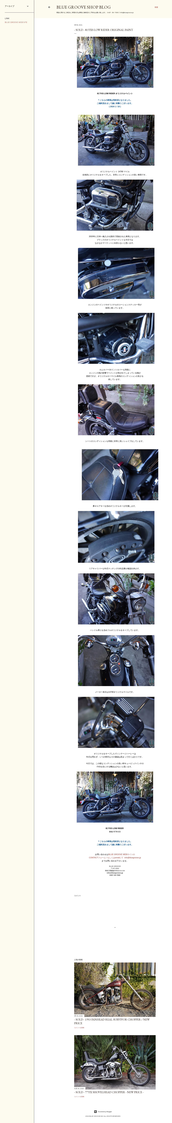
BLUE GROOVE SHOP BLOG (83, 7)
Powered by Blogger (103, 1111)
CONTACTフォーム (97, 858)
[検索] (156, 7)
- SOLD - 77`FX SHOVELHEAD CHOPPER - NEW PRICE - (109, 1092)
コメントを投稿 (79, 1027)
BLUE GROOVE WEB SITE (16, 22)
